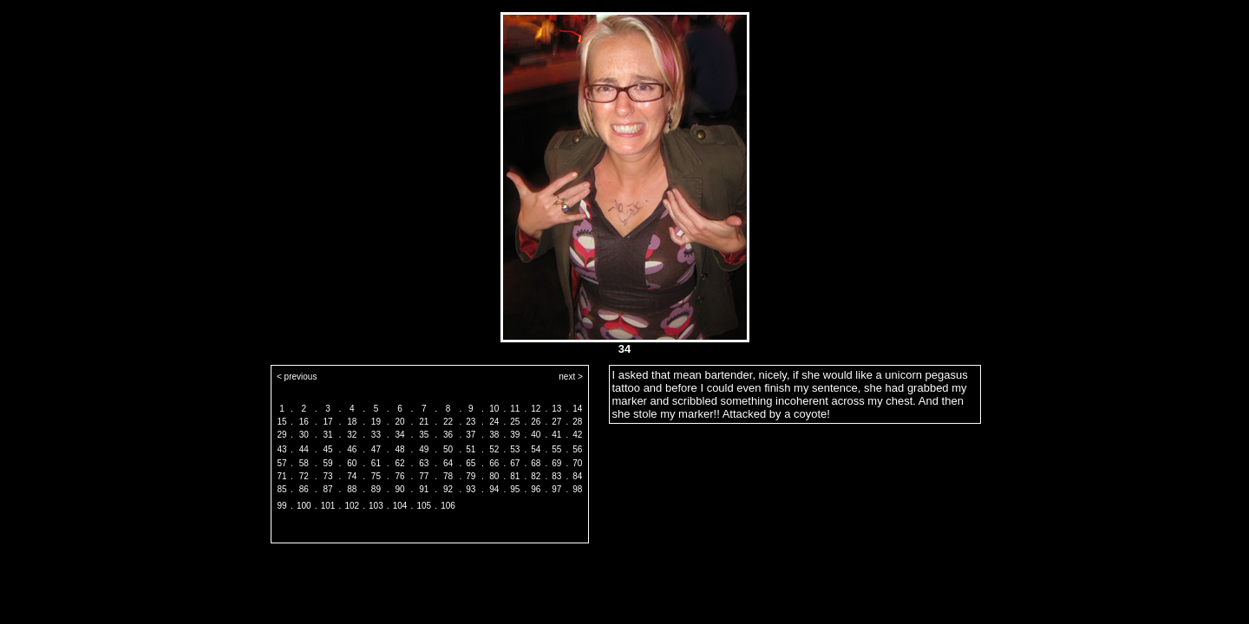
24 (494, 421)
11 (515, 408)
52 (494, 449)
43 (281, 449)
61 (376, 463)
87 (327, 489)
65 (470, 463)
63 (423, 463)
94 (494, 489)
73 (327, 476)
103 (376, 505)
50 (448, 449)
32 (351, 434)
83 (556, 476)
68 (535, 463)
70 (577, 463)
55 (556, 449)
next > (571, 376)
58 (304, 463)
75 (376, 476)
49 (423, 449)
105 (423, 505)
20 (400, 421)
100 (304, 505)
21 (423, 421)
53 (515, 449)
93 (470, 489)
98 (577, 489)
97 (556, 489)
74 (351, 476)
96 (535, 489)
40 (535, 434)
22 (448, 421)
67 (515, 463)
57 (281, 463)
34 (400, 434)
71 (281, 476)
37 (470, 434)
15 (281, 421)
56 (577, 449)
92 (448, 489)
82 (535, 476)
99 (281, 505)
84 (577, 476)
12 (535, 408)
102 (351, 505)
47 (376, 449)
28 (577, 421)
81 (515, 476)
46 (351, 449)
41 (556, 434)
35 (423, 434)
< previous (297, 376)
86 (304, 489)
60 (351, 463)
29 (281, 434)
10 (494, 408)
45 (327, 449)
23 (470, 421)
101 (328, 505)
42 (577, 434)
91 (423, 489)
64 (448, 463)
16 (304, 421)
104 (400, 505)
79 (470, 476)
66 (494, 463)
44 (304, 449)
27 (556, 421)
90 (400, 489)
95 (515, 489)
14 (577, 408)
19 (376, 421)
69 (556, 463)
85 (281, 489)
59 (327, 463)
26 (535, 421)
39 (515, 434)
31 (327, 434)
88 (351, 489)
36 (448, 434)
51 (470, 449)
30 (304, 434)
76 (400, 476)
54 (535, 449)
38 (494, 434)
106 (448, 505)
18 (351, 421)
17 (327, 421)
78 (448, 476)
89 (376, 489)
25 (515, 421)
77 (423, 476)
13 (556, 408)
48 (400, 449)
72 (304, 476)
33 (376, 434)
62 (400, 463)
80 (494, 476)
